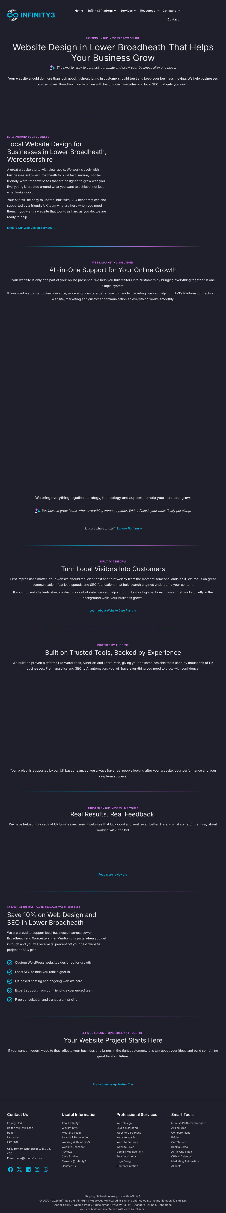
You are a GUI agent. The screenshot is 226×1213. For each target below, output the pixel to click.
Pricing (175, 1137)
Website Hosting (127, 1137)
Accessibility (62, 1204)
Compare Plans (180, 1132)
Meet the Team (71, 1132)
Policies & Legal (126, 1156)
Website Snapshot (73, 1147)
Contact (173, 19)
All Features (178, 1128)
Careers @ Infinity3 (74, 1161)
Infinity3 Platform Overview (188, 1123)
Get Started (178, 1142)
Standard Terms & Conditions (152, 1204)
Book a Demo (179, 1147)
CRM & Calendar (181, 1156)
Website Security (127, 1142)
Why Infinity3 (70, 1128)
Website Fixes (125, 1147)
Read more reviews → (112, 874)
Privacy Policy (121, 1204)
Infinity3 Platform (100, 10)
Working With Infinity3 (76, 1142)
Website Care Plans (129, 1132)
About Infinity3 (71, 1123)
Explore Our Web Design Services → (31, 227)
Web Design (124, 1123)
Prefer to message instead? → (113, 1084)
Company (169, 10)
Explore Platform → (129, 528)
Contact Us (69, 1166)
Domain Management (130, 1151)
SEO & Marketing (127, 1128)
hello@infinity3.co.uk (29, 1158)
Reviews (67, 1151)
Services (126, 10)
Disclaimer (102, 1204)
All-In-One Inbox (181, 1151)
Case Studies (70, 1156)
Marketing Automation (185, 1161)
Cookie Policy (83, 1204)
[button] (115, 10)
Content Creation (127, 1166)
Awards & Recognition (75, 1137)
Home (79, 10)
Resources (147, 10)
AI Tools (176, 1166)
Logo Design (124, 1161)
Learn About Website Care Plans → (113, 610)
